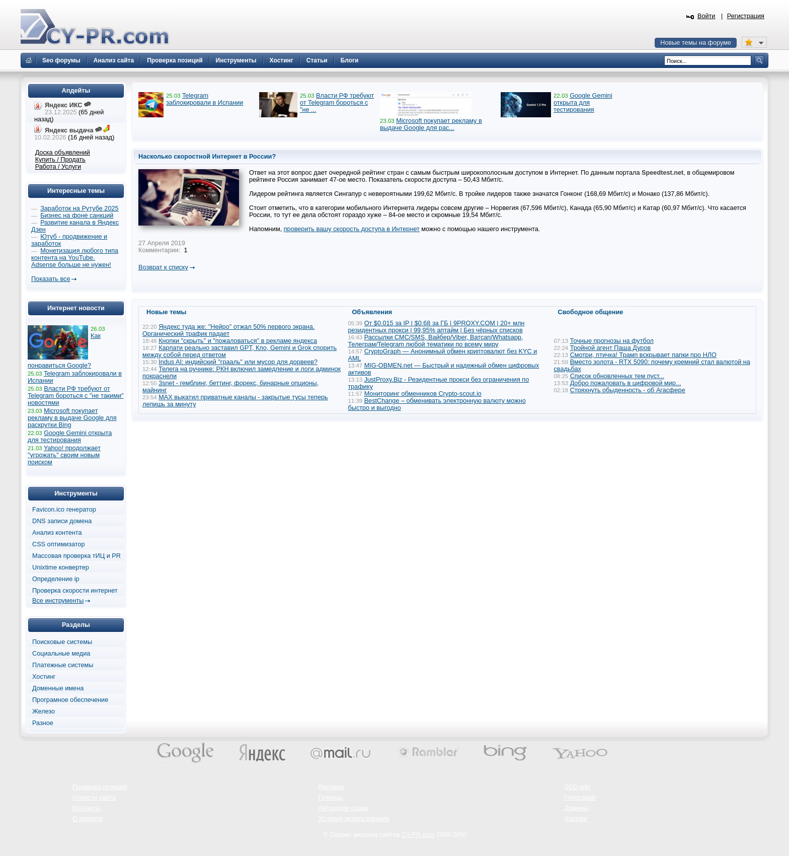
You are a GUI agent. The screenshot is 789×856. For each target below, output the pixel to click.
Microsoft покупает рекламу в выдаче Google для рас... (431, 124)
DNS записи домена (62, 521)
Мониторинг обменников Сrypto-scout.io (423, 393)
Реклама (331, 787)
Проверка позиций (99, 787)
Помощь (331, 797)
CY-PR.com (418, 834)
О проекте (87, 818)
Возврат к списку (163, 267)
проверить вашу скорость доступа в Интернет (352, 229)
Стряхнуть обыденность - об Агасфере (627, 390)
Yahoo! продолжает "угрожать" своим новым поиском (64, 455)
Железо (43, 711)
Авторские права (343, 808)
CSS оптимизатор (58, 544)
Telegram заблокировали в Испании (204, 99)
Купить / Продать (60, 159)
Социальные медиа (61, 653)
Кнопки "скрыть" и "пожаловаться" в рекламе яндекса (238, 340)
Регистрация (745, 16)
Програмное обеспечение (70, 699)
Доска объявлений (62, 152)
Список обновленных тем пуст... (617, 376)
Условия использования (354, 818)
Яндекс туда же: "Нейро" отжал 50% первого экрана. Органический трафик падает (228, 330)
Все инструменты (58, 600)
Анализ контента (57, 532)
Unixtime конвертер (60, 567)
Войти (706, 16)
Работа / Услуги (58, 166)
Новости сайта (94, 797)
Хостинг (43, 676)
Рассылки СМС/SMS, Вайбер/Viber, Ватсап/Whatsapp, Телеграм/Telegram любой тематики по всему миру (435, 341)
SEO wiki (577, 787)
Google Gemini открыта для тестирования (583, 102)
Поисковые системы (62, 642)
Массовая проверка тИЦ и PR (76, 555)
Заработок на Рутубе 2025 (79, 208)
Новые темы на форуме (695, 42)
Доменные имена (58, 688)
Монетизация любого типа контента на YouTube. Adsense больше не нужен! (74, 257)
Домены (577, 808)
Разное (42, 723)
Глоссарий (580, 797)
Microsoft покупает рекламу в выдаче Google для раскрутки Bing (72, 418)
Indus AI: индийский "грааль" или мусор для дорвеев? (238, 362)
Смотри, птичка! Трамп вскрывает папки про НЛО (643, 355)
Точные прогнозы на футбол (612, 340)
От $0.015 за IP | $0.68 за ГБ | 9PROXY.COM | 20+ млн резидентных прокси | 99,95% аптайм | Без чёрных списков (436, 327)
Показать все (50, 278)
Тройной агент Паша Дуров (610, 347)
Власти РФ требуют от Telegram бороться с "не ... (337, 102)
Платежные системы (62, 665)
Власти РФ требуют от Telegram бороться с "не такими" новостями (76, 395)
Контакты (86, 808)
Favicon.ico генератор (64, 509)
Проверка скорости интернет (75, 590)
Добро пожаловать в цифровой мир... (625, 383)
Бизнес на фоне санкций (76, 215)
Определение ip (56, 579)
